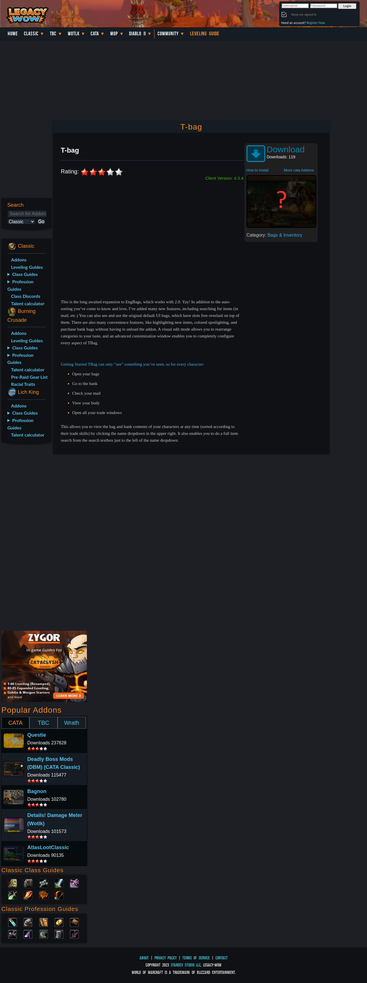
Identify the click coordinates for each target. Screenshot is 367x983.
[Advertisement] (25, 538)
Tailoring (59, 933)
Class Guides (25, 274)
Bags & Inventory (285, 235)
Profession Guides (20, 285)
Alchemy (12, 921)
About (144, 957)
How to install (257, 170)
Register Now (316, 22)
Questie (36, 735)
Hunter (59, 894)
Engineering (59, 921)
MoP (114, 33)
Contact (221, 957)
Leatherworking (74, 921)
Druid (28, 882)
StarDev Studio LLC (186, 964)
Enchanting (43, 921)
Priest (43, 882)
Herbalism (12, 933)
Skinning (43, 933)
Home (13, 33)
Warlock (74, 882)
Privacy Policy (165, 957)
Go (41, 221)
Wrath (71, 723)
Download (286, 149)
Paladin (12, 882)
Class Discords (25, 296)
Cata (95, 33)
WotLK (73, 33)
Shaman (43, 894)
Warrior (59, 882)
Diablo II (137, 33)
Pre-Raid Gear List (29, 377)
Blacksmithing (28, 921)
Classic (31, 33)
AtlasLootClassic (48, 847)
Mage (28, 894)
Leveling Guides (27, 267)
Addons (18, 259)
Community (168, 33)
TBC (53, 33)
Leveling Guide (204, 33)
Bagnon (36, 791)
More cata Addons (299, 170)
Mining (28, 933)
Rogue (12, 894)
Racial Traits (23, 384)
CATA (15, 723)
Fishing (74, 933)
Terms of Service (196, 957)
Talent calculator (27, 303)
